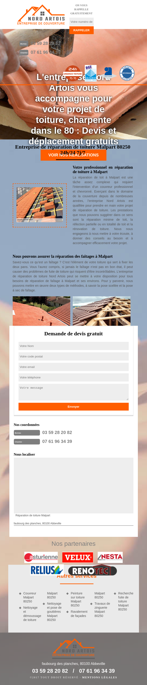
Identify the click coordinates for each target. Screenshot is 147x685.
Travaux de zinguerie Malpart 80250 (102, 610)
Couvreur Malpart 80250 (29, 597)
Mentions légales (99, 677)
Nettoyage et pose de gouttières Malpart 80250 (54, 612)
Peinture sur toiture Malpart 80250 (78, 599)
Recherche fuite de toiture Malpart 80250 (125, 601)
